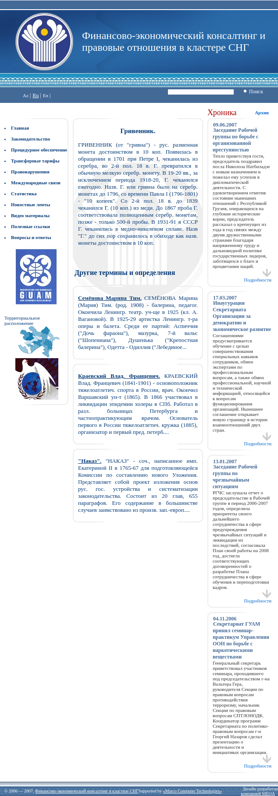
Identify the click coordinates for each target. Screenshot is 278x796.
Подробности (258, 277)
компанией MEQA (257, 793)
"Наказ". (89, 461)
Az (26, 95)
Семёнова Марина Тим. (110, 298)
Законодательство (30, 138)
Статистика (24, 193)
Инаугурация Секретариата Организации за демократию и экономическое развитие (242, 316)
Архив (262, 112)
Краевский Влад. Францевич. (119, 376)
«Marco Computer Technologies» (192, 791)
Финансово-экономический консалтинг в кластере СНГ (86, 791)
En (45, 95)
